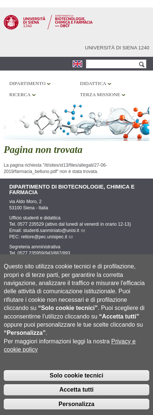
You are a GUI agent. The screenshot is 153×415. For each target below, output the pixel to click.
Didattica (93, 83)
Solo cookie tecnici (76, 386)
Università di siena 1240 (117, 47)
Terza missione (100, 94)
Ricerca (20, 94)
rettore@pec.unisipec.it (47, 236)
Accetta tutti (76, 400)
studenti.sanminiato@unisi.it (54, 230)
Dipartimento (27, 83)
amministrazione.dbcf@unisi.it (56, 259)
